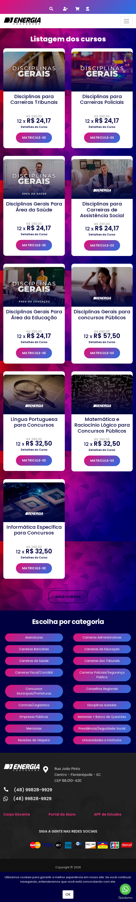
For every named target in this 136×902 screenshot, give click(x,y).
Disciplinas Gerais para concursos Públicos (102, 314)
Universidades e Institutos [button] (102, 740)
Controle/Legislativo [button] (34, 705)
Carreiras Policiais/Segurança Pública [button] (102, 674)
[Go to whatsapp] (125, 889)
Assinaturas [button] (34, 637)
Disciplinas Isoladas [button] (102, 705)
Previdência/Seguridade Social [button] (102, 728)
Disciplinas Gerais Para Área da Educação (34, 314)
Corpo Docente (16, 814)
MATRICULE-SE (34, 137)
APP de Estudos (107, 814)
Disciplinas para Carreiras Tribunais (34, 99)
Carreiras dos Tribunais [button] (102, 661)
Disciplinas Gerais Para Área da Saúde (34, 206)
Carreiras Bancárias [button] (34, 649)
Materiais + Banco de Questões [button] (102, 717)
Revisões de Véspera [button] (34, 740)
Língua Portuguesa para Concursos (34, 422)
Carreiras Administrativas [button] (102, 637)
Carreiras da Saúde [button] (34, 661)
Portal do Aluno (62, 814)
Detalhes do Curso (34, 127)
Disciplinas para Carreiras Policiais (102, 99)
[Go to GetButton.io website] (125, 897)
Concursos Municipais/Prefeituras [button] (34, 691)
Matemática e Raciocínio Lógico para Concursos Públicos (102, 425)
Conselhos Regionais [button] (102, 689)
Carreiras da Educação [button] (102, 649)
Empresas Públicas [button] (34, 717)
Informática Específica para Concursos (34, 530)
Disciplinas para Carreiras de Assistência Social (102, 209)
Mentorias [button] (34, 728)
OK (68, 894)
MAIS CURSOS (68, 596)
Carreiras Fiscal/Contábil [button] (34, 672)
